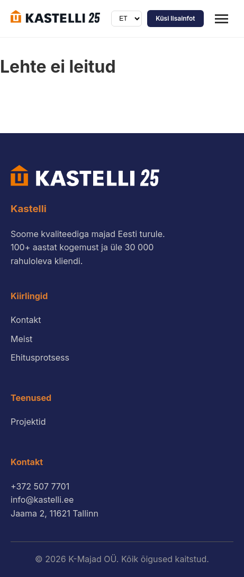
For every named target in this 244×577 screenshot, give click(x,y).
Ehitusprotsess (40, 357)
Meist (21, 339)
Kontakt (26, 319)
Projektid (28, 421)
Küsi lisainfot (175, 18)
